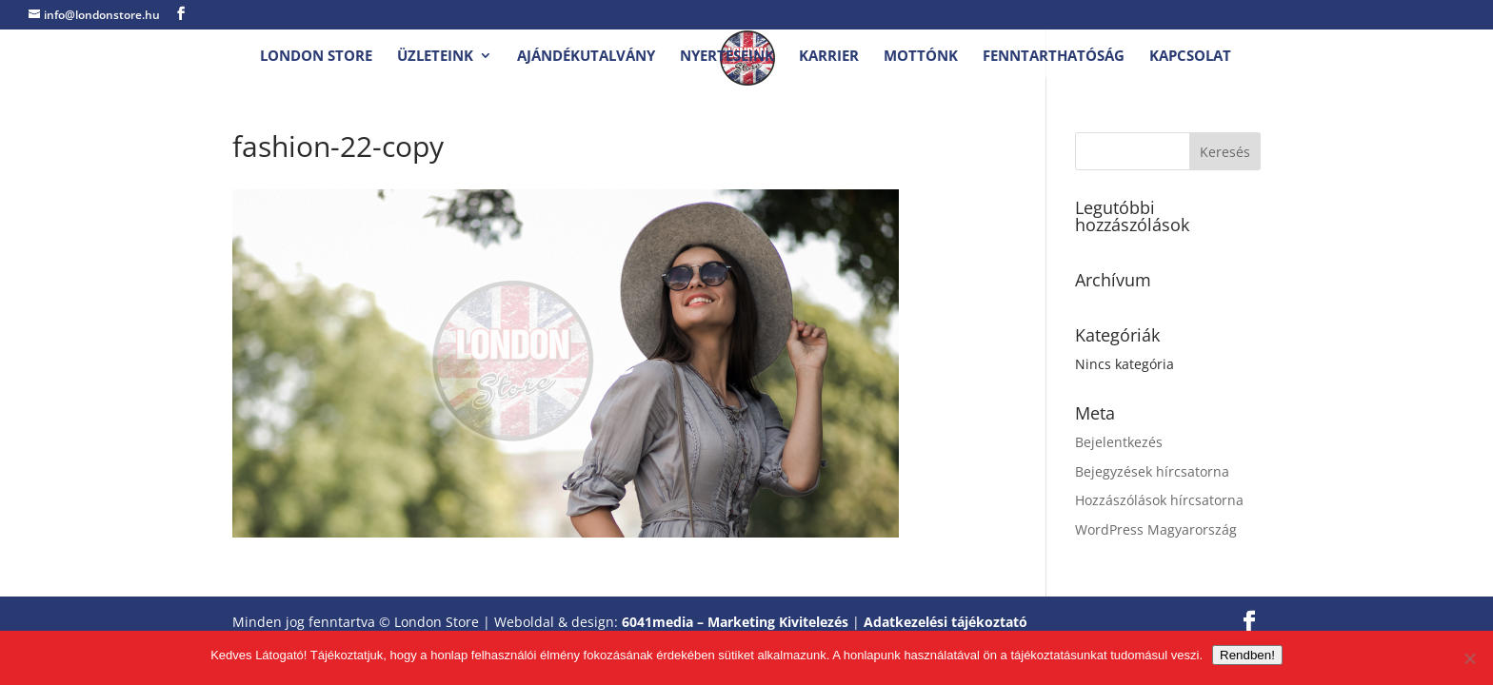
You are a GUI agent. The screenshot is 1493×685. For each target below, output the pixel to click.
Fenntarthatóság (1054, 57)
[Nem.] (1469, 658)
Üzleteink (435, 57)
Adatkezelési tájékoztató (945, 622)
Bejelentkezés (1119, 442)
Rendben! (1247, 655)
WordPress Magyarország (1156, 529)
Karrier (829, 57)
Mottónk (921, 57)
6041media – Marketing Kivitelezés (735, 622)
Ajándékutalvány (586, 57)
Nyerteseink (727, 57)
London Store (316, 57)
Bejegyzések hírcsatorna (1152, 471)
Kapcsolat (1190, 57)
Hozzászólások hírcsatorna (1159, 500)
